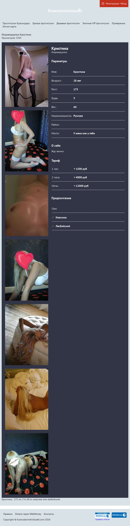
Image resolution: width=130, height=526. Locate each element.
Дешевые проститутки (68, 23)
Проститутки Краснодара (16, 23)
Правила (7, 513)
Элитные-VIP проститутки (95, 23)
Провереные (118, 23)
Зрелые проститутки (43, 23)
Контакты (49, 513)
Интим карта (9, 26)
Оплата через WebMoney (28, 513)
